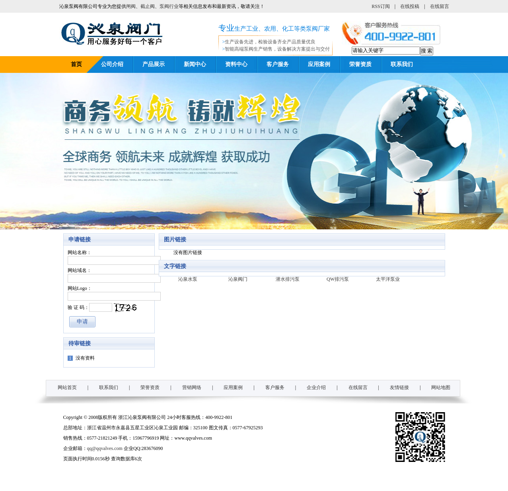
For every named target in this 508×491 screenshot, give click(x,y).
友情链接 (399, 387)
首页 (76, 64)
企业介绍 (316, 387)
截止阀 (147, 6)
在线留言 (439, 6)
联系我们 (402, 64)
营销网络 (191, 387)
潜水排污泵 (288, 279)
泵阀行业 (169, 6)
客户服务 (278, 64)
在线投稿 (409, 6)
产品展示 (153, 64)
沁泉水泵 (187, 279)
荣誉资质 (360, 64)
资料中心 (236, 64)
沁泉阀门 (237, 279)
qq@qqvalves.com (105, 448)
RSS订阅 (380, 6)
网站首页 (67, 387)
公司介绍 (112, 64)
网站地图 (440, 387)
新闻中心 (195, 64)
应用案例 (319, 64)
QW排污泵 (338, 279)
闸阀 (131, 6)
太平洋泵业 (388, 279)
